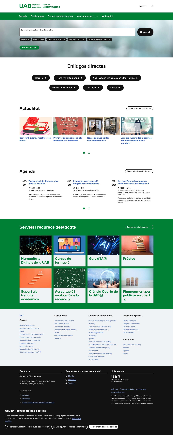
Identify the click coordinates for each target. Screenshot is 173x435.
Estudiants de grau (130, 328)
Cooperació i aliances (96, 364)
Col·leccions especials (62, 334)
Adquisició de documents (63, 343)
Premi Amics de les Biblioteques (100, 361)
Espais (22, 339)
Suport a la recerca (27, 354)
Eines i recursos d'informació (30, 345)
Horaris (34, 80)
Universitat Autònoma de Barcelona (31, 6)
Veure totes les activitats (138, 175)
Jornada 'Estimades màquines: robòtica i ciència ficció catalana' (133, 188)
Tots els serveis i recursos (137, 235)
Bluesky (71, 384)
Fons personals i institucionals (65, 337)
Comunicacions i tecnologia (30, 348)
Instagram (72, 387)
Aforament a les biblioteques (100, 334)
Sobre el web (141, 397)
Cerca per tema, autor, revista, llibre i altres (37, 30)
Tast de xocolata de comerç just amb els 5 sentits (43, 187)
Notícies (126, 355)
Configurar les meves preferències (70, 426)
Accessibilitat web (118, 400)
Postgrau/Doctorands (131, 331)
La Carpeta (93, 367)
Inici (22, 323)
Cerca (144, 33)
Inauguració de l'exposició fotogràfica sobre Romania (87, 187)
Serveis (23, 16)
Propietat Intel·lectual (27, 351)
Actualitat (107, 16)
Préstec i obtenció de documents (32, 342)
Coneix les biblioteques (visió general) (102, 328)
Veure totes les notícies (138, 113)
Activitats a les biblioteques (99, 355)
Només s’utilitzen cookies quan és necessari (27, 426)
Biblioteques (55, 6)
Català (143, 7)
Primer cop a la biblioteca (98, 337)
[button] (83, 156)
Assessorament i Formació (29, 336)
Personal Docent (129, 334)
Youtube (71, 391)
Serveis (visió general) (27, 333)
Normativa (92, 343)
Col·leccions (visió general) (64, 328)
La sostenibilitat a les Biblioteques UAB (102, 352)
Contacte (94, 91)
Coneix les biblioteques (60, 16)
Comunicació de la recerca (29, 357)
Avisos (118, 91)
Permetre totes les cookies (103, 426)
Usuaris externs (128, 340)
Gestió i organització (96, 340)
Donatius (57, 346)
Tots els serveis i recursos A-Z (30, 360)
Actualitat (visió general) (132, 352)
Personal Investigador (131, 337)
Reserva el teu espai (67, 80)
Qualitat (91, 346)
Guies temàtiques (62, 91)
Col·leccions (37, 16)
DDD (56, 340)
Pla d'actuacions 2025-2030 (100, 349)
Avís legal (114, 397)
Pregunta (25, 403)
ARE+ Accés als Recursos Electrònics (119, 80)
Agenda (126, 358)
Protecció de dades (127, 397)
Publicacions (93, 358)
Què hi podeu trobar (61, 331)
